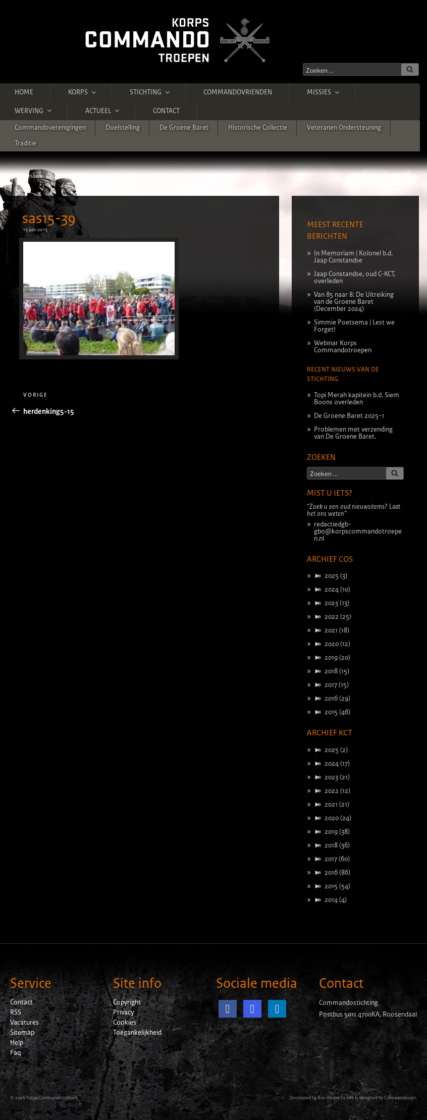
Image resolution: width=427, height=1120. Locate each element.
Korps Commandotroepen (52, 1097)
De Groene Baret (183, 127)
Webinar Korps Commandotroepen (342, 347)
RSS (15, 1012)
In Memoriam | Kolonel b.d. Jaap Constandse (353, 257)
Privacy (123, 1012)
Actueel (103, 110)
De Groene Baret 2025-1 (349, 415)
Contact (166, 111)
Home (24, 92)
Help (16, 1042)
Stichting (150, 92)
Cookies (124, 1022)
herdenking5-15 (96, 176)
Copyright (127, 1002)
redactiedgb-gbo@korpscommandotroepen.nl (358, 531)
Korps (82, 92)
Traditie (25, 143)
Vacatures (24, 1022)
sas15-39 (49, 218)
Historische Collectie (257, 127)
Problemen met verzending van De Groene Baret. (353, 433)
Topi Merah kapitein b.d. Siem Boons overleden (356, 399)
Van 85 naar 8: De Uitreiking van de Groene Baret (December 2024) (354, 301)
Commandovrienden (237, 92)
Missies (324, 92)
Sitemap (22, 1032)
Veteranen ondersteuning (344, 127)
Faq (15, 1052)
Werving (34, 110)
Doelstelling (122, 127)
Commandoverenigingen (50, 127)
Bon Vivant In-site (335, 1097)
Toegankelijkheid (137, 1032)
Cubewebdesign (400, 1097)
